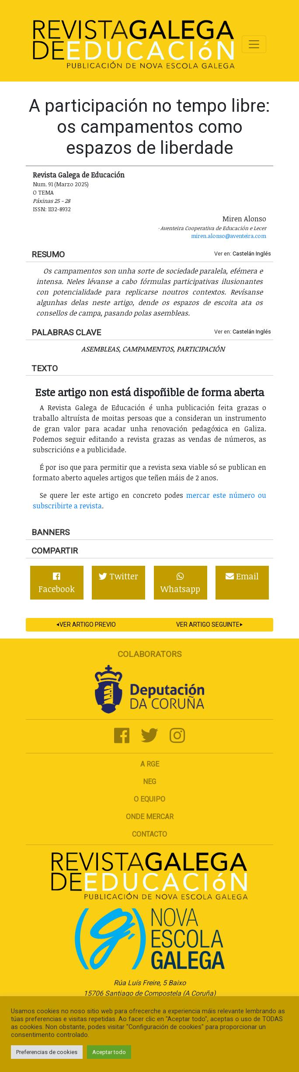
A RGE (149, 764)
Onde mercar (150, 817)
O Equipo (149, 799)
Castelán (243, 253)
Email (242, 576)
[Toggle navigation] (254, 44)
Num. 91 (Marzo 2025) (61, 184)
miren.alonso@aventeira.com (228, 236)
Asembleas (100, 349)
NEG (149, 781)
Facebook (56, 583)
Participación (201, 349)
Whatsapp (180, 583)
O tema (43, 192)
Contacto (149, 834)
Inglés (263, 253)
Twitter (118, 576)
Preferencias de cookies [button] (46, 1052)
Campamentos (147, 349)
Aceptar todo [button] (109, 1052)
